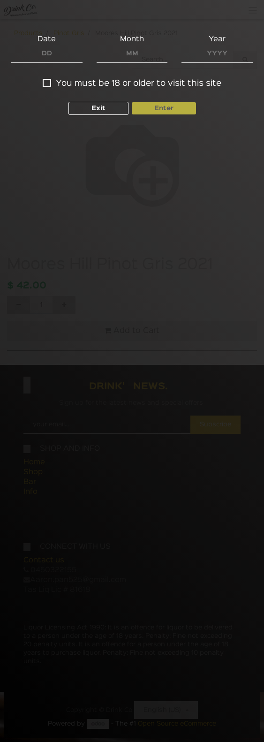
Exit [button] (98, 108)
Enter (163, 108)
